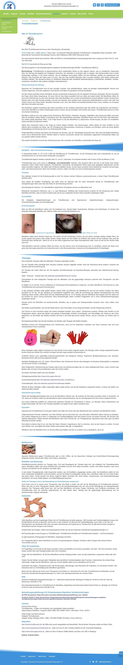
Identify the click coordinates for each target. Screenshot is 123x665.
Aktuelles (6, 14)
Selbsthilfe (30, 14)
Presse (90, 14)
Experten (65, 14)
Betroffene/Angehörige (43, 14)
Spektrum (56, 14)
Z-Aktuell (72, 14)
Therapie (22, 14)
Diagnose (14, 14)
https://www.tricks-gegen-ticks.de (33, 631)
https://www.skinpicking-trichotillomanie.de (36, 628)
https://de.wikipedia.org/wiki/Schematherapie (49, 383)
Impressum (31, 656)
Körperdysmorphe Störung (7, 27)
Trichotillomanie (6, 20)
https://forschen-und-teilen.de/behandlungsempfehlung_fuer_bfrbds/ (62, 595)
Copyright (52, 656)
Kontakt (23, 656)
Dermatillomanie (7, 31)
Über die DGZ (82, 14)
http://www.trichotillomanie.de (32, 624)
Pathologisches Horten (6, 23)
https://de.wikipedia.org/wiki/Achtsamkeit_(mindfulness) (55, 380)
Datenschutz (42, 656)
